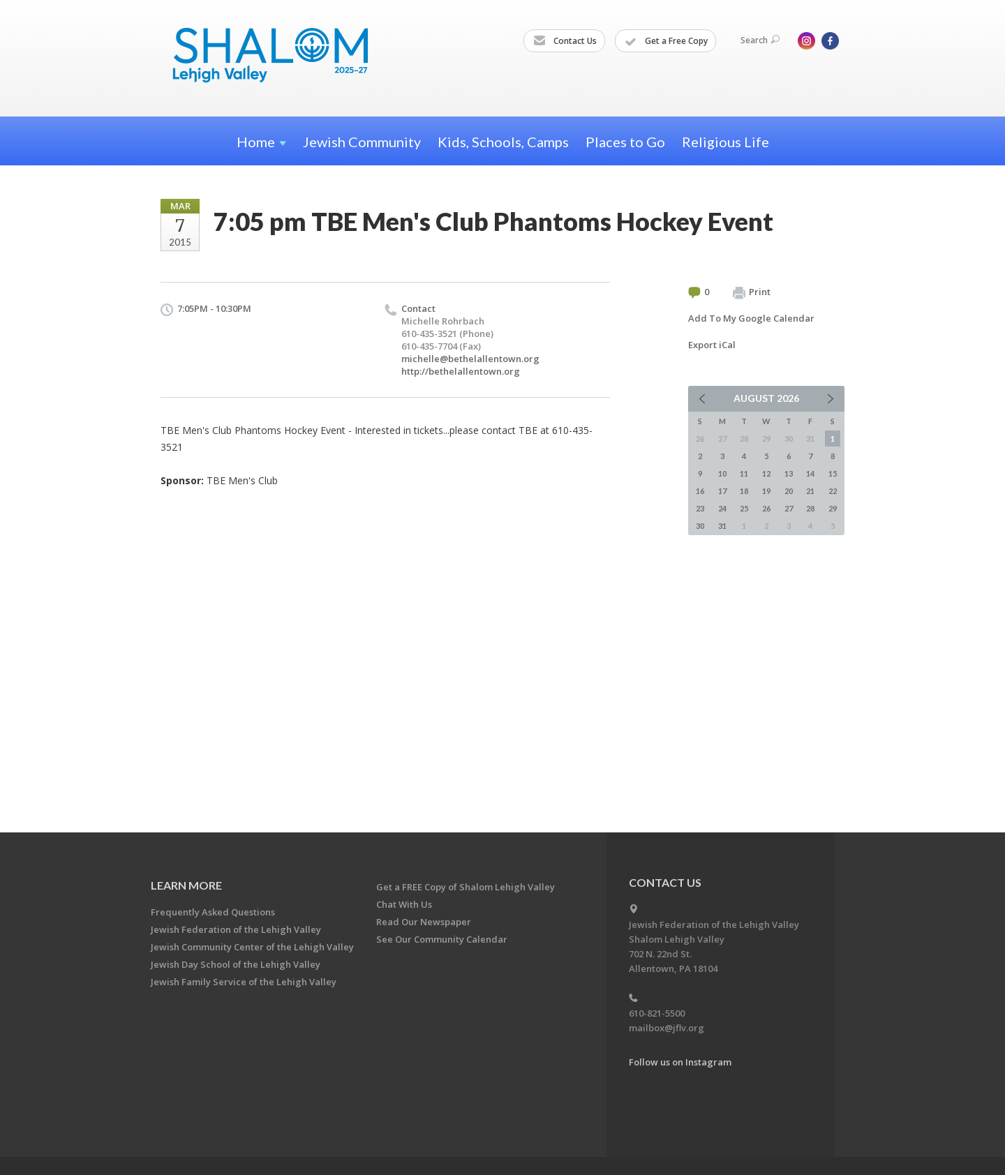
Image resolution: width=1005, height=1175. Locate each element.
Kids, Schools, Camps (503, 141)
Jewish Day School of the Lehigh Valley (235, 964)
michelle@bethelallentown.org (470, 358)
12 (766, 473)
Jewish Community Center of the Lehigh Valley (252, 947)
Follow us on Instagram (680, 1062)
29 (832, 508)
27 (788, 508)
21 (810, 490)
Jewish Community (362, 141)
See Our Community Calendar (441, 939)
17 (722, 490)
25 (744, 508)
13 (788, 473)
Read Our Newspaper (423, 921)
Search (760, 40)
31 (722, 525)
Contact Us (565, 41)
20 (788, 490)
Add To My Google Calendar (751, 318)
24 (722, 508)
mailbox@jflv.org (666, 1027)
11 (744, 473)
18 (744, 490)
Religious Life (725, 141)
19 (766, 490)
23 (700, 508)
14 (810, 473)
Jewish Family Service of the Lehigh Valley (243, 981)
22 (832, 490)
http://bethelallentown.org (460, 371)
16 (700, 490)
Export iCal (712, 344)
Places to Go (625, 141)
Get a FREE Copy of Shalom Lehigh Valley (465, 887)
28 (810, 508)
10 (722, 473)
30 (700, 525)
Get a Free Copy (666, 41)
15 (832, 473)
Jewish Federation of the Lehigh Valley (236, 929)
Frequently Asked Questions (213, 912)
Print (751, 292)
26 (766, 508)
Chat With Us (404, 904)
